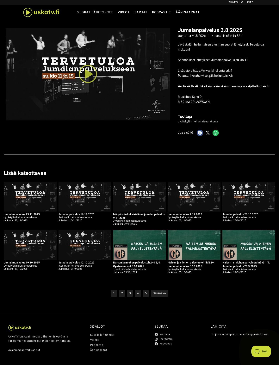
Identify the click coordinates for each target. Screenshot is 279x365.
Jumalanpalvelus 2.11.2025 (185, 214)
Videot (124, 12)
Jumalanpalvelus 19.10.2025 (22, 262)
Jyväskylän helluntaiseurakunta (199, 121)
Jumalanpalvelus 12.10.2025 (76, 262)
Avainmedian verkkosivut (25, 349)
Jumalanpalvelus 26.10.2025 (240, 214)
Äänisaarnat (188, 12)
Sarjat (140, 12)
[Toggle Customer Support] (261, 351)
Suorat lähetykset (95, 12)
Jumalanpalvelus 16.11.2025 (76, 214)
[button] (88, 74)
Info (250, 2)
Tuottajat (236, 2)
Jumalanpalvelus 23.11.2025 (22, 214)
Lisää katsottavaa (26, 173)
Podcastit (161, 12)
